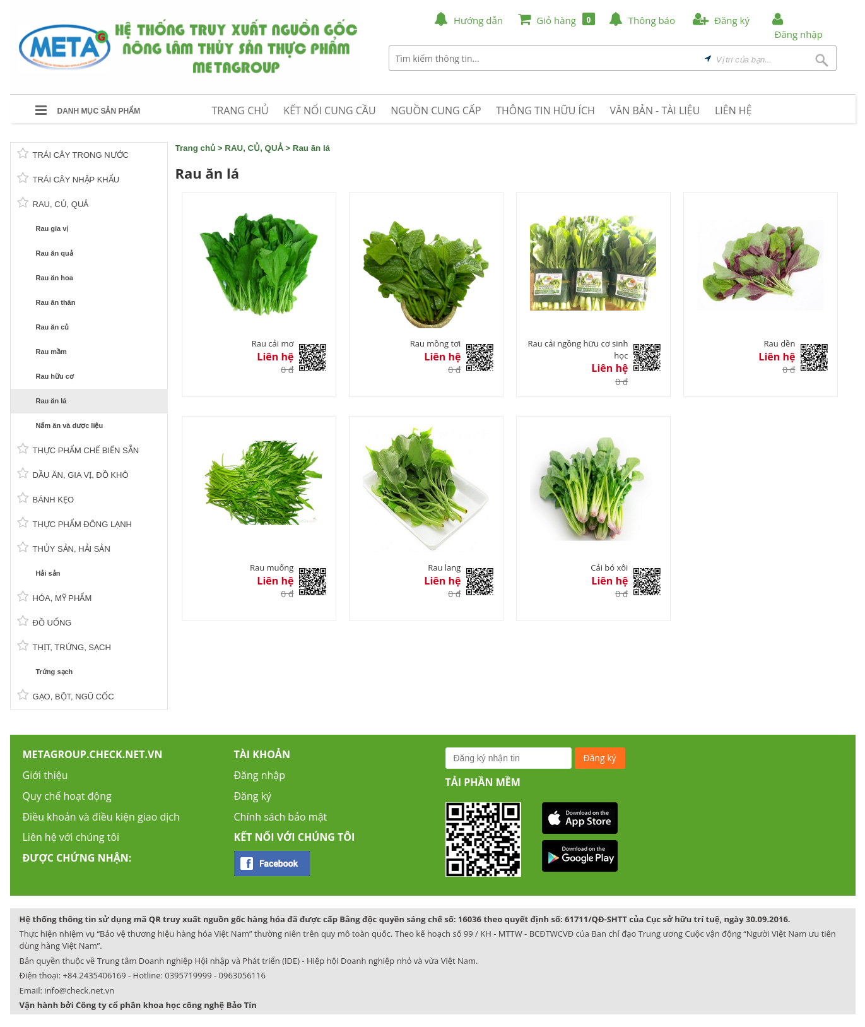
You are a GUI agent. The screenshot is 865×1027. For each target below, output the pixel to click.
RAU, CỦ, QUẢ (254, 148)
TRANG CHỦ (240, 110)
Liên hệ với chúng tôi (71, 837)
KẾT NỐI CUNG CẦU (329, 110)
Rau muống (271, 567)
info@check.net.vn (79, 990)
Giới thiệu (45, 775)
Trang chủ (195, 148)
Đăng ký (253, 796)
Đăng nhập (259, 775)
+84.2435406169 (94, 975)
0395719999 (188, 975)
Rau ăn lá (311, 148)
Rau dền (780, 343)
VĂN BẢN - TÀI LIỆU (655, 110)
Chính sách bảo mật (280, 817)
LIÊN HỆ (733, 110)
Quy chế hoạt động (67, 796)
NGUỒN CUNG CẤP (436, 110)
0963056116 (242, 975)
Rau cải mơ (273, 343)
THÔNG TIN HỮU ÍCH (545, 110)
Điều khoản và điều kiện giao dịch (101, 817)
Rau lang (444, 567)
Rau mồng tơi (435, 343)
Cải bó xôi (609, 567)
